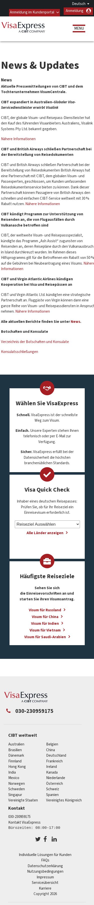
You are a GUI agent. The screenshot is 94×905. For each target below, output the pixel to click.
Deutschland (56, 754)
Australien (16, 742)
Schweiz (52, 787)
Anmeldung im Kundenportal (31, 10)
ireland (51, 765)
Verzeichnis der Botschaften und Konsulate (35, 340)
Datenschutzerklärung (45, 864)
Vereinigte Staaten (23, 798)
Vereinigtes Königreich (64, 798)
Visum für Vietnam (45, 628)
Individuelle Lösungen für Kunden (45, 853)
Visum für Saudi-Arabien (45, 635)
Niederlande (55, 776)
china (50, 748)
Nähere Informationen (18, 137)
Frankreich (54, 759)
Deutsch (78, 3)
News (75, 320)
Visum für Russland (45, 608)
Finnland (15, 759)
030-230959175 (19, 815)
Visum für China (45, 615)
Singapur (15, 793)
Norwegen (16, 782)
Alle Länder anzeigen (45, 531)
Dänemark (16, 754)
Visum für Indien (45, 622)
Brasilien (15, 748)
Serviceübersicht (45, 881)
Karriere (45, 887)
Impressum (45, 875)
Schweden (16, 787)
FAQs (45, 858)
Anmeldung (74, 10)
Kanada (52, 770)
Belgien (52, 742)
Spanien (52, 793)
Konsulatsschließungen (19, 350)
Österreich (54, 782)
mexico (13, 776)
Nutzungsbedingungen (45, 870)
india (12, 770)
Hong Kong (17, 765)
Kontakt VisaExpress (24, 821)
